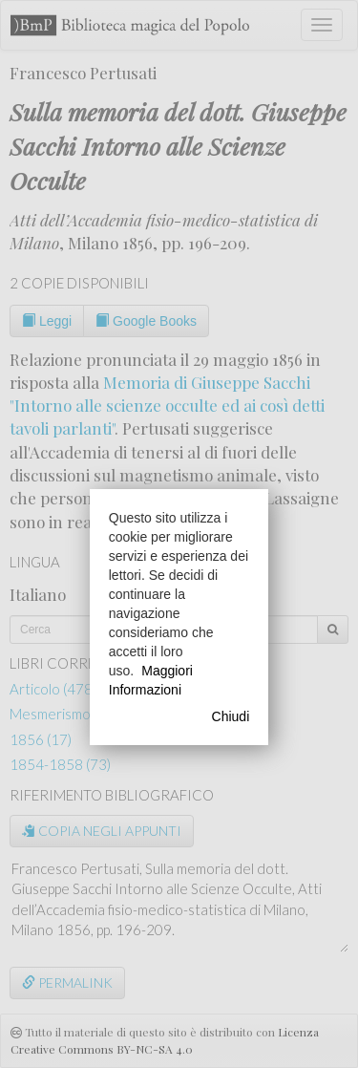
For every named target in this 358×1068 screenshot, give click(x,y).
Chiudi (231, 716)
